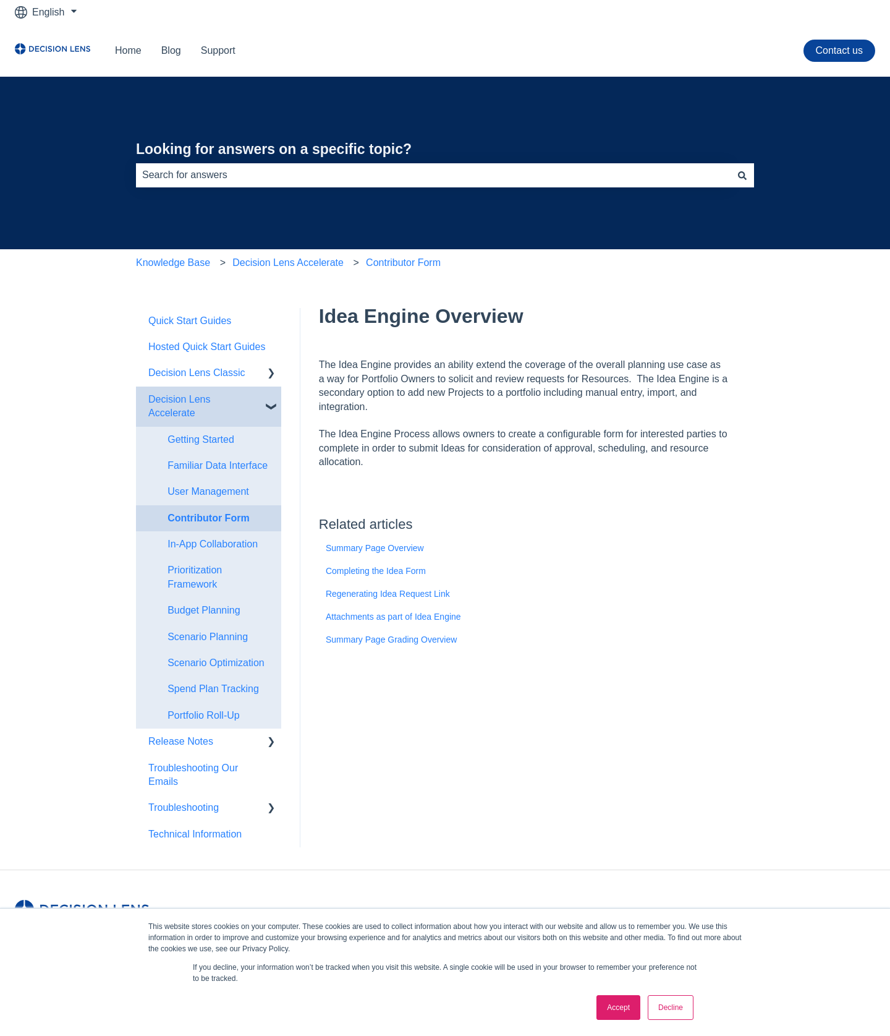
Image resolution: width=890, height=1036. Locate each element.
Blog (171, 50)
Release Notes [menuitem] (180, 741)
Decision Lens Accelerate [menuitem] (179, 406)
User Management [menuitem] (208, 491)
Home (128, 50)
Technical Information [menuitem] (195, 834)
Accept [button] (618, 1007)
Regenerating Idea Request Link (388, 594)
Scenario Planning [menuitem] (207, 636)
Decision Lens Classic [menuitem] (196, 372)
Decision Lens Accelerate (288, 262)
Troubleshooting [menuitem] (183, 807)
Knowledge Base (173, 262)
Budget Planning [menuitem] (203, 610)
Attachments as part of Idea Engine (393, 617)
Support (218, 50)
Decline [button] (670, 1007)
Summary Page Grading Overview (391, 639)
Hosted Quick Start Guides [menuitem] (206, 346)
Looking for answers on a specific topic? (274, 149)
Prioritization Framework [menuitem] (194, 577)
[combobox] (433, 175)
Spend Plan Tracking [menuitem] (213, 688)
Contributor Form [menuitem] (208, 518)
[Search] (742, 175)
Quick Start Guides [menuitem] (189, 320)
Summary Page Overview (375, 548)
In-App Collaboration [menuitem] (212, 544)
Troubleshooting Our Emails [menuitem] (193, 775)
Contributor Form (403, 262)
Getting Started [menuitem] (200, 439)
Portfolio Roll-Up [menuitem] (203, 715)
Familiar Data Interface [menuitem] (217, 465)
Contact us (839, 50)
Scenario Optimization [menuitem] (216, 662)
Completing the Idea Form (376, 571)
